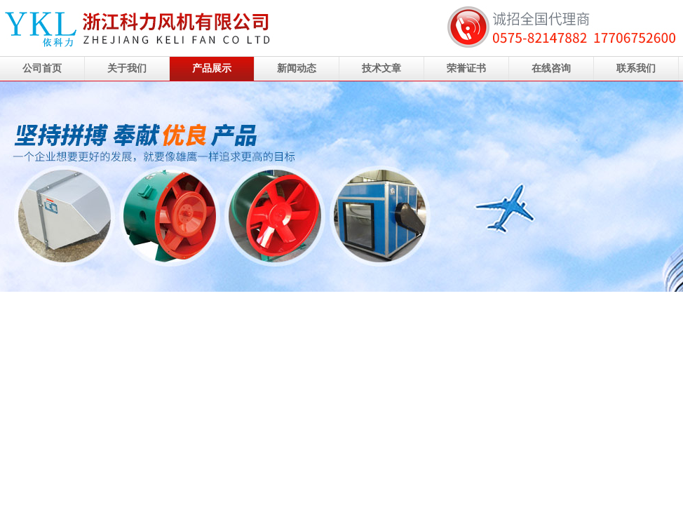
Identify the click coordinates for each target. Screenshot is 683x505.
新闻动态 (296, 68)
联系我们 (636, 68)
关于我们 (127, 68)
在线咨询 (551, 68)
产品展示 (211, 68)
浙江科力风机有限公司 (341, 186)
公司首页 (42, 68)
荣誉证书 (466, 68)
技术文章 (381, 68)
